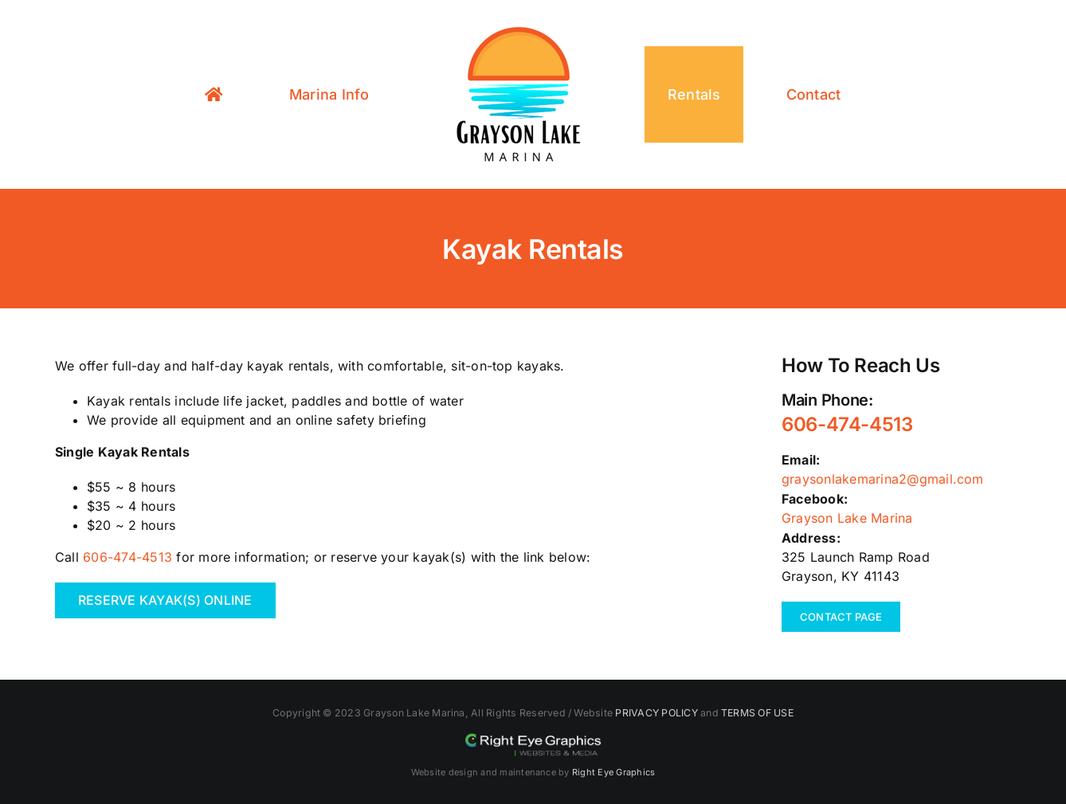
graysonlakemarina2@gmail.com (883, 479)
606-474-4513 (127, 557)
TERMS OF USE (757, 713)
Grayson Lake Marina (847, 518)
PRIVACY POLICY (656, 713)
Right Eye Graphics (613, 772)
